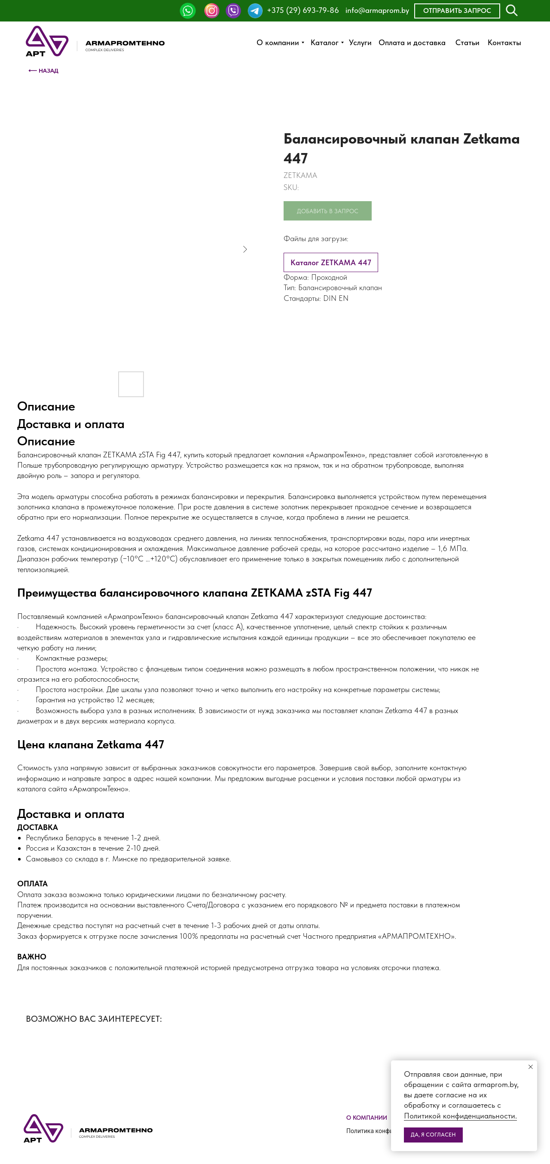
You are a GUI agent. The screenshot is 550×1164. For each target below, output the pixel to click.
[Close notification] (530, 1067)
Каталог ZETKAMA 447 (330, 262)
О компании (366, 1117)
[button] (457, 10)
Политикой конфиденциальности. (460, 1115)
